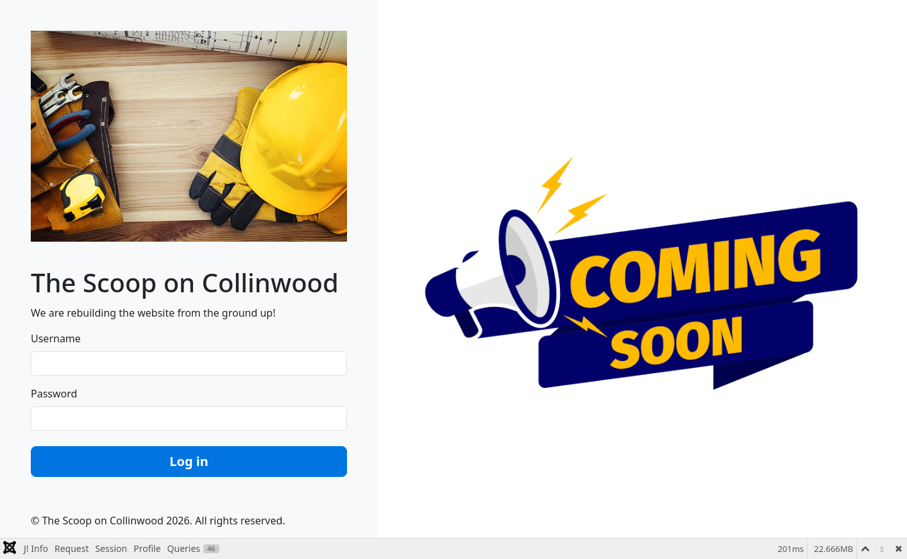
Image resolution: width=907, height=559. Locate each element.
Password (54, 394)
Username (56, 338)
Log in (188, 461)
